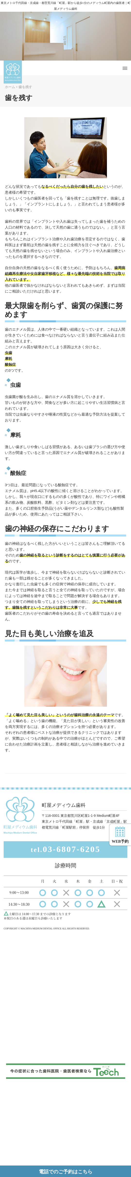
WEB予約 (120, 834)
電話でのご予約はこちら (65, 1171)
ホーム (10, 86)
